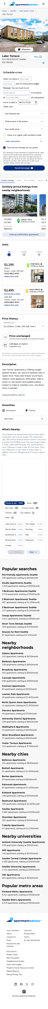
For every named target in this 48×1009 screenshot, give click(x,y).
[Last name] (9, 84)
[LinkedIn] (15, 984)
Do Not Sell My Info (32, 940)
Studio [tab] (24, 253)
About (9, 933)
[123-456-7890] (17, 97)
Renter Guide (12, 954)
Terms (26, 937)
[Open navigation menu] (43, 3)
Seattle (13, 11)
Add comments (24, 141)
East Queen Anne (26, 11)
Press (9, 940)
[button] (24, 35)
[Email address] (16, 93)
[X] (27, 984)
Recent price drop (12, 294)
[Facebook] (21, 984)
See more (24, 418)
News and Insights (14, 964)
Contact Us (11, 937)
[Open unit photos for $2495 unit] (37, 301)
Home (4, 11)
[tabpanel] (24, 286)
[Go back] (4, 3)
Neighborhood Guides (15, 961)
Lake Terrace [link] (7, 14)
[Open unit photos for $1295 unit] (37, 276)
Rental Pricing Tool (14, 974)
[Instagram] (32, 984)
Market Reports (13, 971)
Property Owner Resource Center (20, 968)
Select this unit (11, 276)
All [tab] (9, 253)
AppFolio (21, 395)
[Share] (43, 62)
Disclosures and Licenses (13, 944)
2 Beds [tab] (39, 253)
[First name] (25, 79)
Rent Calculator (13, 958)
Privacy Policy (29, 933)
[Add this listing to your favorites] (43, 22)
